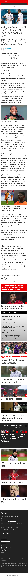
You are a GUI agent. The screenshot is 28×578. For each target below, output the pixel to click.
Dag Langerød (14, 516)
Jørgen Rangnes (12, 521)
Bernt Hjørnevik (12, 519)
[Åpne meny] (27, 1)
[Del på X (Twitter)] (14, 58)
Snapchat (3, 550)
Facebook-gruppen (6, 547)
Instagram (4, 549)
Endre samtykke (17, 571)
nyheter (16, 275)
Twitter (3, 545)
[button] (26, 426)
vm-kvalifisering (7, 275)
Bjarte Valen (20, 523)
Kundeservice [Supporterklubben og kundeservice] (4, 539)
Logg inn (22, 1)
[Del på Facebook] (12, 58)
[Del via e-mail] (16, 58)
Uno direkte (3, 543)
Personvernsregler (11, 571)
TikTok (2, 552)
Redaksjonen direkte (5, 541)
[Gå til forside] (4, 1)
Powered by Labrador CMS (14, 575)
